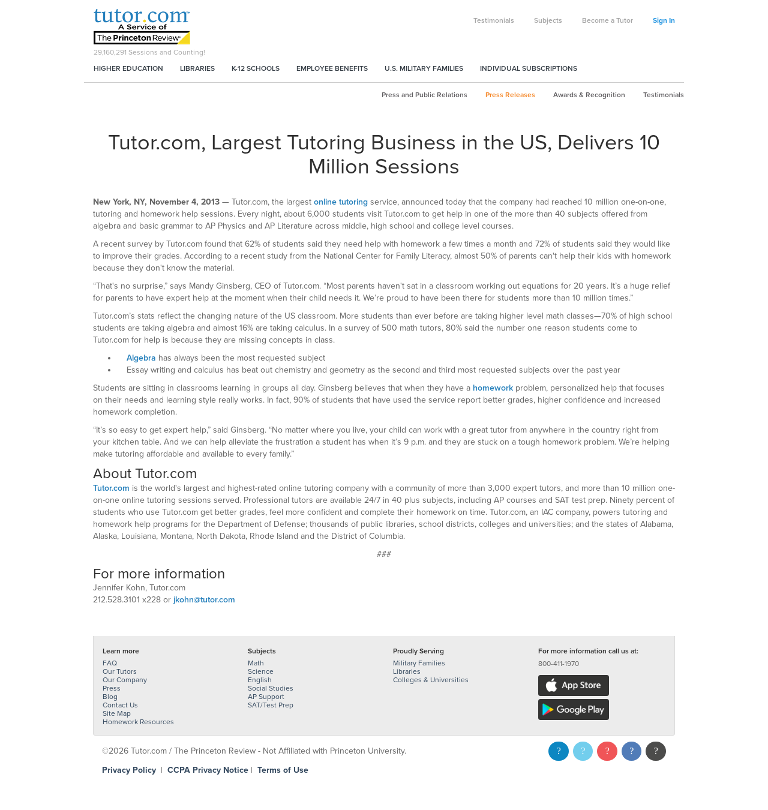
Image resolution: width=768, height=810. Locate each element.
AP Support (266, 696)
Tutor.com (111, 488)
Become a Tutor (607, 20)
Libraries (197, 68)
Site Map (117, 713)
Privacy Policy (129, 770)
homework (493, 388)
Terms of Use (282, 770)
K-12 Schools (256, 68)
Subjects (548, 20)
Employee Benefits (332, 68)
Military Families (419, 663)
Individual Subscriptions (528, 68)
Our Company (125, 680)
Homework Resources (138, 722)
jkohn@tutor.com (204, 600)
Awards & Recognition (589, 95)
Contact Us (120, 705)
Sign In (664, 20)
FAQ (110, 663)
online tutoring (341, 202)
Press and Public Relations (424, 95)
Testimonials (493, 20)
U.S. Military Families (424, 68)
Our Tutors (120, 671)
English (260, 680)
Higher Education (128, 68)
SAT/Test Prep (270, 705)
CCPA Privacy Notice (207, 770)
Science (261, 671)
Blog (110, 696)
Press (112, 688)
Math (256, 663)
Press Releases (510, 95)
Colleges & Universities (431, 680)
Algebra (141, 358)
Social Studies (270, 688)
